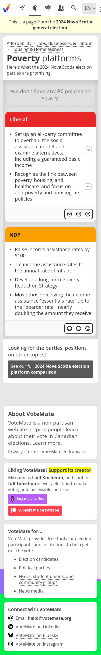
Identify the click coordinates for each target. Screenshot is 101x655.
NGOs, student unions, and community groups (46, 579)
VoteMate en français (63, 452)
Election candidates (38, 559)
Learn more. (47, 442)
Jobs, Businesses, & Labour (64, 43)
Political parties (34, 568)
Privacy (15, 452)
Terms (32, 452)
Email (39, 618)
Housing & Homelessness (38, 49)
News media (31, 591)
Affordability (20, 43)
